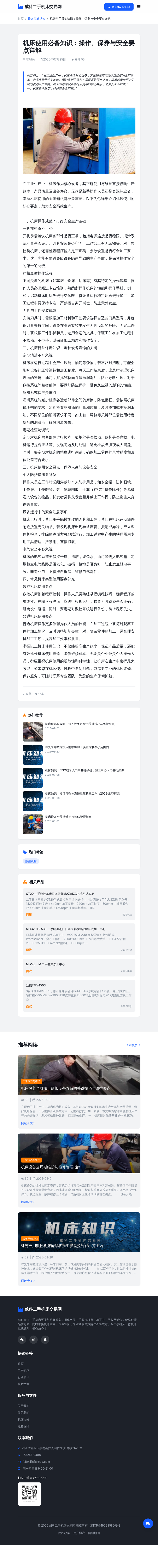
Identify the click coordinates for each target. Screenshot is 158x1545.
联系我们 (23, 1412)
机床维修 (23, 1419)
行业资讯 (23, 1377)
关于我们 (23, 1405)
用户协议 (79, 1533)
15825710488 (119, 6)
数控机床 (31, 861)
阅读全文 (28, 1123)
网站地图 (94, 1533)
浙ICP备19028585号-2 (105, 1525)
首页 (21, 18)
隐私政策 (64, 1533)
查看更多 (133, 1045)
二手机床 (23, 1370)
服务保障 (23, 1426)
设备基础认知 (36, 18)
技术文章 (23, 1384)
